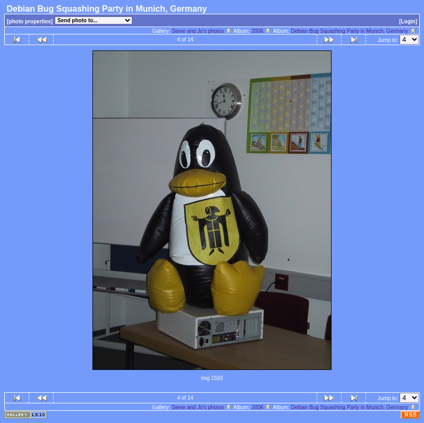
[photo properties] (30, 21)
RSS (410, 415)
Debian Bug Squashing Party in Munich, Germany (354, 31)
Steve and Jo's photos (202, 31)
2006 (261, 31)
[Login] (408, 21)
